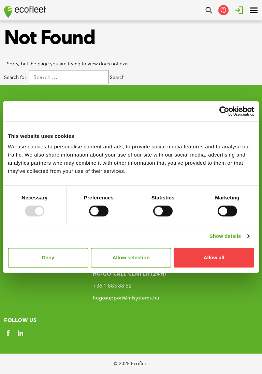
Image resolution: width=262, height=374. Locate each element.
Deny (48, 257)
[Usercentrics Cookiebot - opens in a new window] (224, 111)
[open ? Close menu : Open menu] (254, 10)
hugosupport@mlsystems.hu (126, 297)
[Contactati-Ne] (223, 10)
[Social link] (8, 333)
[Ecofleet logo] (25, 12)
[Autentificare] (239, 10)
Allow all (214, 257)
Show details (225, 236)
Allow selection (130, 257)
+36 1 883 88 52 (112, 285)
